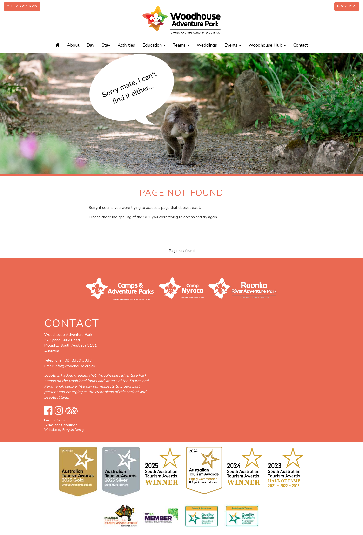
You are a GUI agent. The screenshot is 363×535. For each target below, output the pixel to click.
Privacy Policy (54, 420)
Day (90, 45)
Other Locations (22, 6)
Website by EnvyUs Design (64, 429)
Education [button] (153, 45)
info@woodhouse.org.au (75, 366)
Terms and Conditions (60, 425)
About (73, 45)
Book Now (346, 6)
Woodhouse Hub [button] (267, 45)
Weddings (207, 45)
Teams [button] (181, 45)
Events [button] (232, 45)
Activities (126, 45)
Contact (300, 45)
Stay (106, 45)
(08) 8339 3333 (77, 360)
